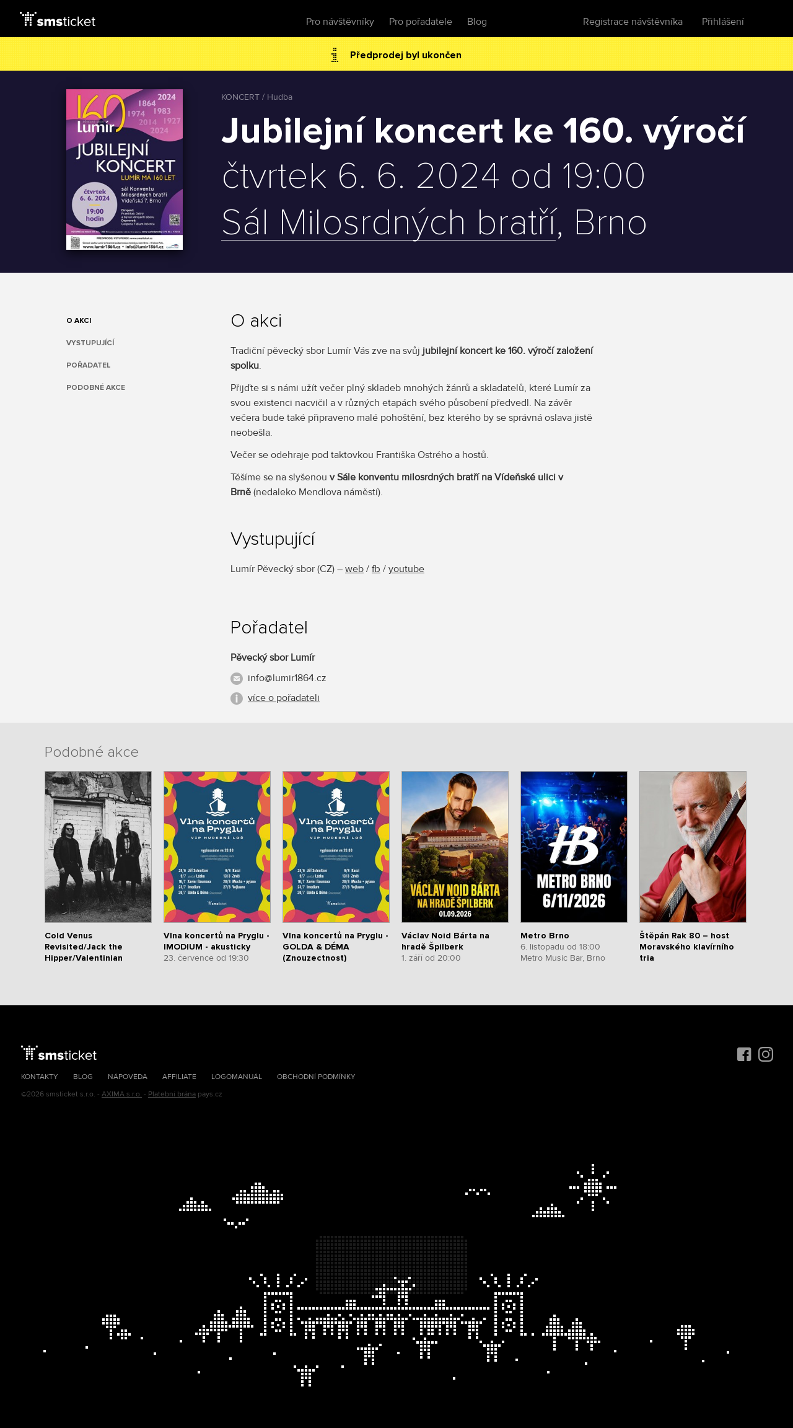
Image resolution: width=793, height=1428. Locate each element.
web (354, 569)
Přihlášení (723, 21)
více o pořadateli (284, 698)
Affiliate (179, 1077)
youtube (406, 569)
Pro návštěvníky (340, 21)
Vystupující (90, 343)
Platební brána (172, 1094)
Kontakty (39, 1077)
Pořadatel (88, 365)
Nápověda (127, 1077)
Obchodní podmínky (316, 1077)
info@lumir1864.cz (287, 678)
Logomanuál (236, 1077)
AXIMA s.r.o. (122, 1094)
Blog (477, 21)
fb (376, 569)
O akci (78, 320)
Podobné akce (95, 387)
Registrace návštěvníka (633, 21)
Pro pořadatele (420, 21)
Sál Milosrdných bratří (388, 223)
